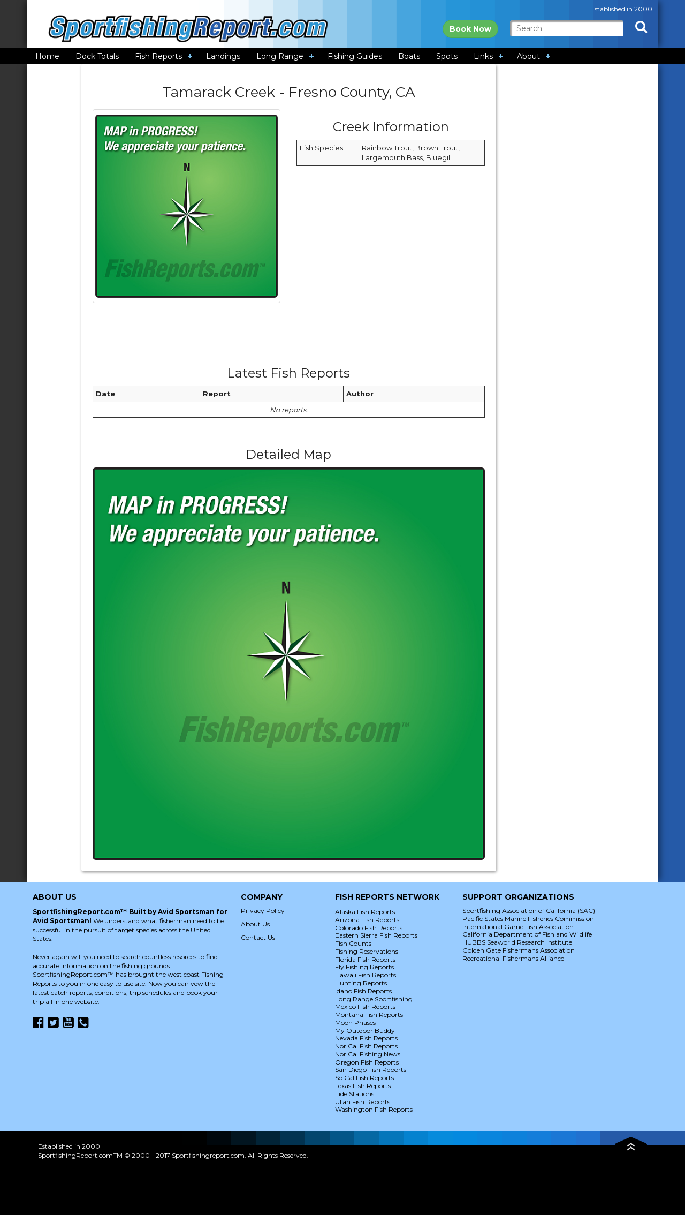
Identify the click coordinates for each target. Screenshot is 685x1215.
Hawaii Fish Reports (365, 975)
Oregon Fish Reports (367, 1062)
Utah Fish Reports (362, 1102)
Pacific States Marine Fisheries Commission (528, 919)
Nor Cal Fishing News (367, 1054)
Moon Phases (355, 1022)
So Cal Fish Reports (364, 1078)
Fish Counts (353, 943)
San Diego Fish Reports (370, 1070)
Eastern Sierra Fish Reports (376, 935)
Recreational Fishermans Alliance (513, 958)
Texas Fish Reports (363, 1086)
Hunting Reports (361, 983)
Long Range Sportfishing (374, 999)
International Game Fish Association (518, 927)
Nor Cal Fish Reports (366, 1046)
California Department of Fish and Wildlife (527, 934)
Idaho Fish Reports (363, 991)
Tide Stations (354, 1094)
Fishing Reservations (366, 951)
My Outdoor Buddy (365, 1031)
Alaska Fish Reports (365, 912)
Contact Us (258, 937)
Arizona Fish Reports (367, 920)
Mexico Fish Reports (365, 1006)
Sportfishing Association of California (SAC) (528, 911)
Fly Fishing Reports (364, 967)
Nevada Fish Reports (366, 1038)
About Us (255, 924)
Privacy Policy (263, 911)
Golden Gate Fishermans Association (518, 950)
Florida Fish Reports (365, 959)
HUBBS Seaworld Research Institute (517, 942)
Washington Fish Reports (374, 1109)
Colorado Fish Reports (368, 928)
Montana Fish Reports (369, 1014)
